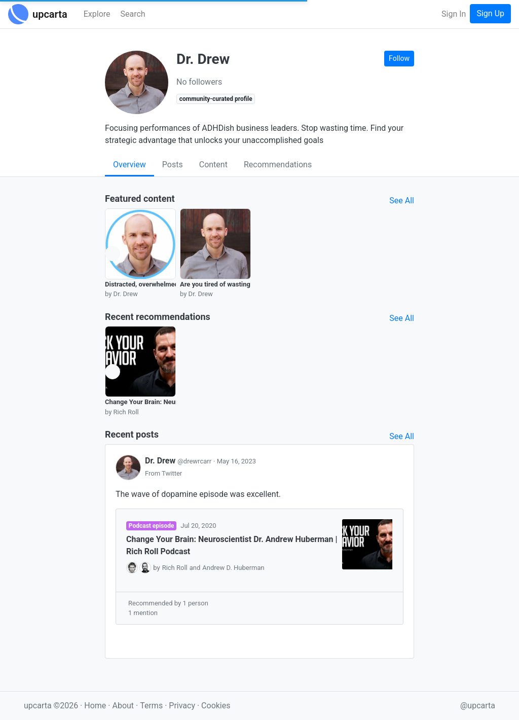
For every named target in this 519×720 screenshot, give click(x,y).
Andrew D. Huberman (233, 567)
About (123, 705)
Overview (129, 164)
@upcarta (477, 705)
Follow (399, 58)
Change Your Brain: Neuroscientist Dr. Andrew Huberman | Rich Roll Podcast (232, 545)
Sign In (453, 14)
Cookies (215, 705)
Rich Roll (175, 567)
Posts (172, 164)
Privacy (183, 705)
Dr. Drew (179, 460)
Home (95, 705)
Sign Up (490, 13)
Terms (152, 705)
